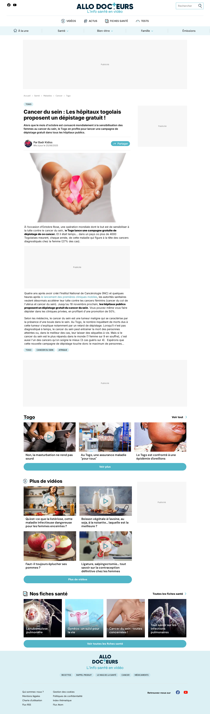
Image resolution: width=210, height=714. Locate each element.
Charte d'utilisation (32, 700)
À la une (21, 31)
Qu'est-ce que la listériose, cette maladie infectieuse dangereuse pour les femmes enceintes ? (49, 522)
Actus (93, 21)
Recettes (66, 675)
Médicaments (141, 675)
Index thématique (62, 700)
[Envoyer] (200, 6)
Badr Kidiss (45, 142)
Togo (68, 95)
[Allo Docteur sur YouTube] (186, 692)
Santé (61, 31)
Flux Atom (58, 704)
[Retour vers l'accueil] (105, 8)
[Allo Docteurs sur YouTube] (14, 5)
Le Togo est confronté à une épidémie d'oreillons (156, 457)
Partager (120, 143)
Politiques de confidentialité (67, 696)
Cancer (59, 95)
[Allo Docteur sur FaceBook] (8, 5)
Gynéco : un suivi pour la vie (83, 630)
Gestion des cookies (63, 691)
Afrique (63, 350)
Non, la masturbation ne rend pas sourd (49, 457)
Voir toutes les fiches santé (105, 643)
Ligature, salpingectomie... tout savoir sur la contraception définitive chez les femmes (103, 567)
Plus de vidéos (46, 481)
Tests (145, 21)
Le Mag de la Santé (106, 675)
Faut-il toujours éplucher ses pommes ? (46, 566)
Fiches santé (119, 21)
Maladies (47, 95)
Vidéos (71, 21)
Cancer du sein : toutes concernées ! (125, 630)
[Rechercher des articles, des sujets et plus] (189, 6)
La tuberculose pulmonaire (37, 630)
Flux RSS (26, 704)
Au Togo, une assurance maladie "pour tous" (103, 457)
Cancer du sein (45, 350)
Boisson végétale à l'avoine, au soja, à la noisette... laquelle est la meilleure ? (104, 522)
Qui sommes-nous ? (33, 691)
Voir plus (105, 466)
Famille (145, 31)
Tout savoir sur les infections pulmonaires (163, 628)
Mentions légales (31, 696)
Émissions (189, 31)
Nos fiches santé (49, 593)
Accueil (27, 95)
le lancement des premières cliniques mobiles (69, 297)
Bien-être (103, 31)
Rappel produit (84, 675)
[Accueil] (105, 662)
